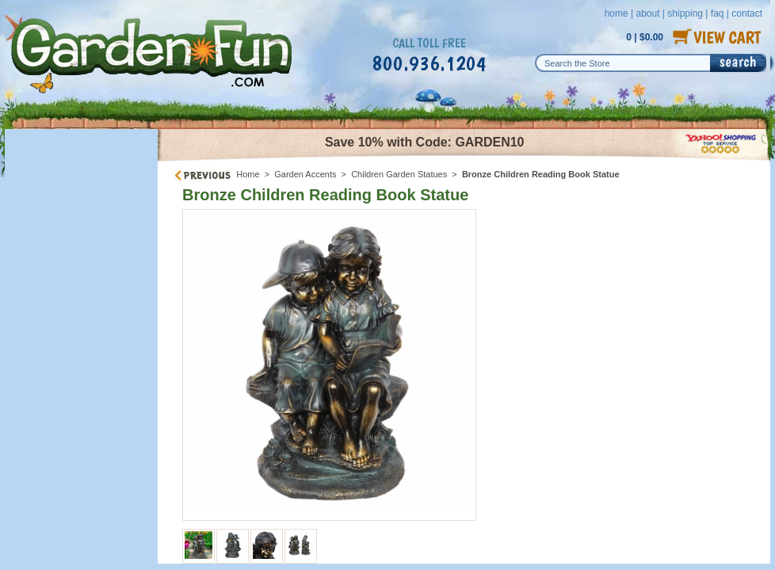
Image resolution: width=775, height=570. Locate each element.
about (647, 13)
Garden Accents (305, 174)
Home (247, 174)
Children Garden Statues (399, 174)
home (616, 13)
